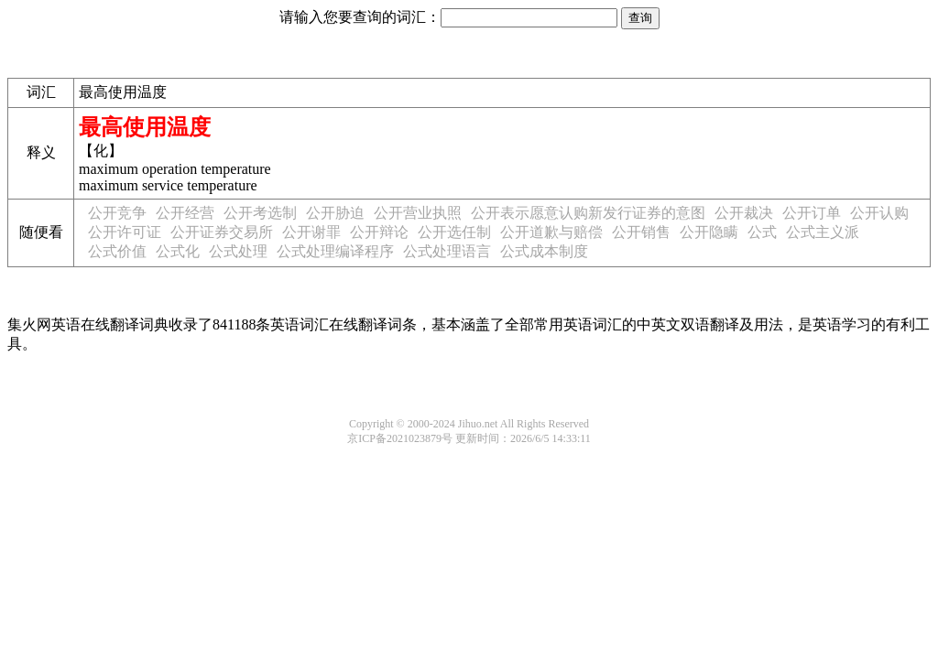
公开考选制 (260, 213)
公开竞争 (117, 213)
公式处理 (238, 251)
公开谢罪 (311, 232)
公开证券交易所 (221, 232)
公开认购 (879, 213)
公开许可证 (124, 232)
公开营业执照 (418, 213)
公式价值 (117, 251)
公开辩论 (379, 232)
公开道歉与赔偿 (551, 232)
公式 (762, 232)
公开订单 (811, 213)
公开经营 (185, 213)
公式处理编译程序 (335, 251)
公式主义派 (822, 232)
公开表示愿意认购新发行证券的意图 (588, 213)
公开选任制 (454, 232)
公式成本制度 (544, 251)
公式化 (178, 251)
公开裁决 (743, 213)
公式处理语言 (447, 251)
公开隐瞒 (709, 232)
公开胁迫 (335, 213)
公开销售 (641, 232)
